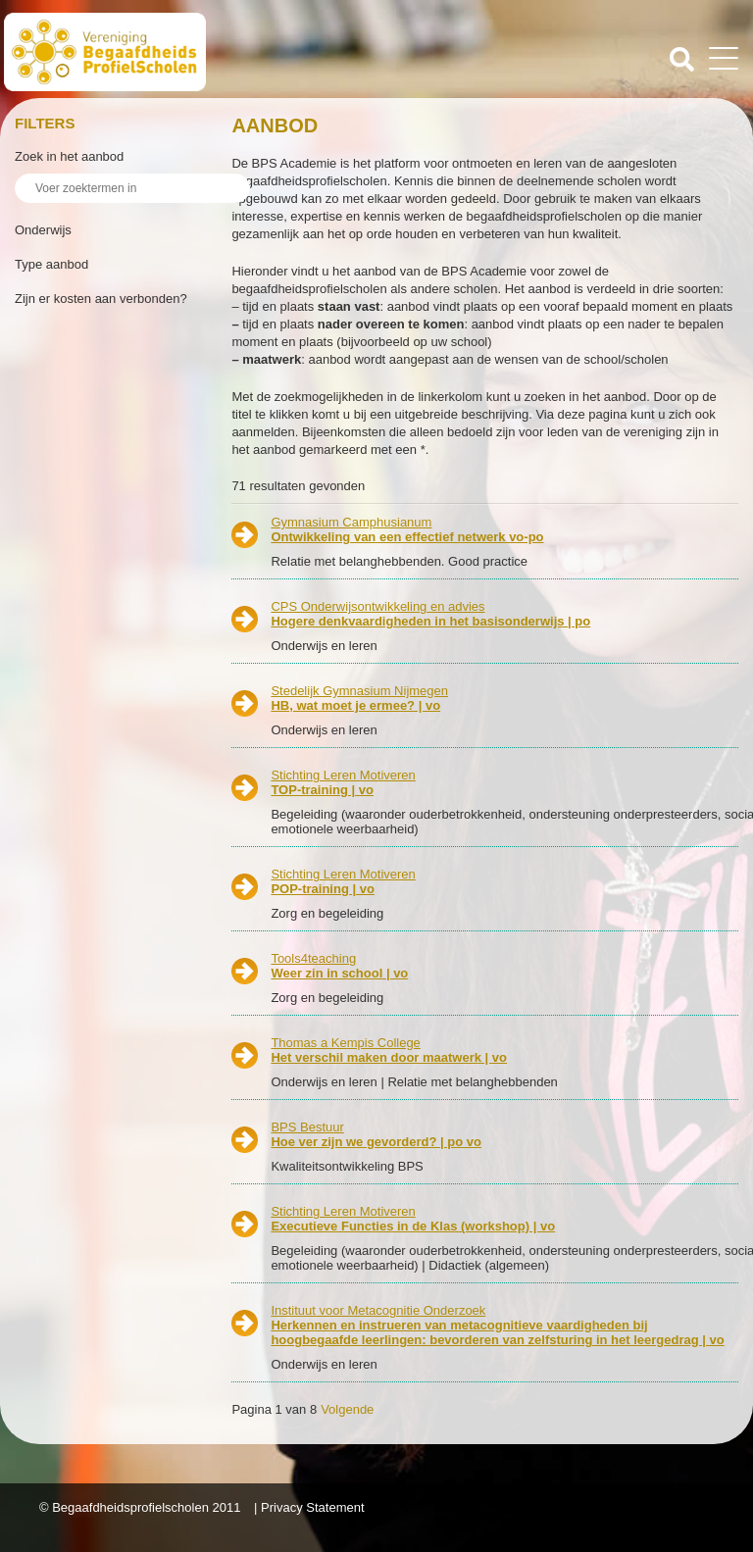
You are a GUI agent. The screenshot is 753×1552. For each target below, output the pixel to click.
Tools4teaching (313, 958)
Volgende (347, 1409)
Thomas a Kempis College (345, 1042)
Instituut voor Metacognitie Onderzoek (378, 1310)
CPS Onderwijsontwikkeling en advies (377, 606)
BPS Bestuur (307, 1127)
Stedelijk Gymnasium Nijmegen (359, 690)
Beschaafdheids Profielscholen (192, 52)
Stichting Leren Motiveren (343, 775)
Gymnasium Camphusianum (351, 522)
